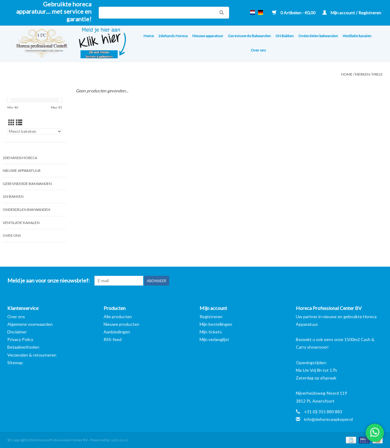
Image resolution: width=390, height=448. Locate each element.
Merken (362, 74)
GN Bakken (284, 36)
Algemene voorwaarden (30, 324)
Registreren (211, 316)
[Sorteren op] (34, 131)
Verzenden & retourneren (31, 354)
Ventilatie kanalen (356, 36)
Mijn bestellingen (216, 324)
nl (252, 12)
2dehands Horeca (173, 36)
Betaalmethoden (23, 347)
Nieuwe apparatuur (207, 36)
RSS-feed (113, 339)
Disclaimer (17, 331)
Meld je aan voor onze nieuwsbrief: (48, 280)
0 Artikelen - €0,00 (294, 12)
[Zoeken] (164, 13)
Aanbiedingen (117, 331)
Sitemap (15, 362)
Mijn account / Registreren (351, 12)
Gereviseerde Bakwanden (249, 36)
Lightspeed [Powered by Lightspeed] (119, 440)
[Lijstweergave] (19, 122)
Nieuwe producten (121, 324)
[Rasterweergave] (11, 122)
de (260, 12)
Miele (377, 74)
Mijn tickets (211, 331)
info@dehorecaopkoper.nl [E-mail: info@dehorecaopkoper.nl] (328, 419)
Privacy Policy (20, 339)
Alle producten (118, 316)
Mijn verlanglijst (214, 339)
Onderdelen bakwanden (318, 36)
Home (149, 36)
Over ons (258, 50)
